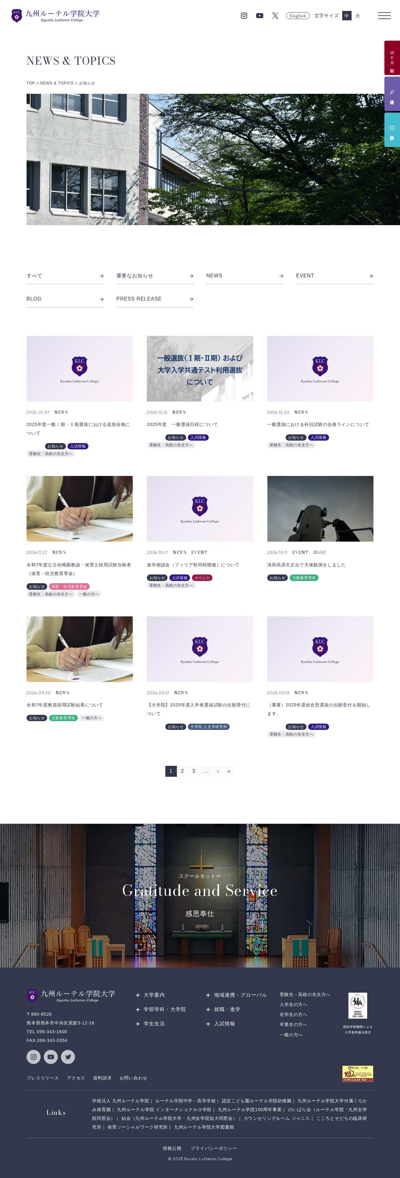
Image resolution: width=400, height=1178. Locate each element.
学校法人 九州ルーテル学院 (120, 1100)
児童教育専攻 (304, 578)
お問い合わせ (134, 1077)
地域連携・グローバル (240, 995)
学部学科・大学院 (165, 1009)
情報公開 (172, 1148)
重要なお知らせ (155, 275)
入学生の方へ (294, 1004)
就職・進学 (227, 1009)
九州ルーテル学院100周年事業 (250, 1109)
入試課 (35, 446)
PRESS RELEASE (155, 299)
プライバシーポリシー (214, 1148)
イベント (202, 578)
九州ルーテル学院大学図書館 (204, 1127)
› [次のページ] (218, 771)
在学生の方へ (294, 1014)
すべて (65, 275)
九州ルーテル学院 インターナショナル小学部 (164, 1109)
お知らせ (55, 446)
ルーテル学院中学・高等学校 (185, 1100)
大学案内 (154, 995)
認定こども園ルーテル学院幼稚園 (257, 1100)
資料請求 (102, 1077)
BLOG (65, 299)
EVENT (335, 275)
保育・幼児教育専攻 (69, 586)
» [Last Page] (229, 771)
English (298, 16)
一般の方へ (89, 594)
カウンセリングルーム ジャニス (277, 1118)
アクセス (76, 1077)
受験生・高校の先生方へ (51, 454)
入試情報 (78, 446)
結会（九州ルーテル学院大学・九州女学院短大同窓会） (180, 1118)
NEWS (245, 275)
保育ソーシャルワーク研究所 (138, 1127)
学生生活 (154, 1023)
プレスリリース (43, 1077)
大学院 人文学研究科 (209, 727)
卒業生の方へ (294, 1024)
